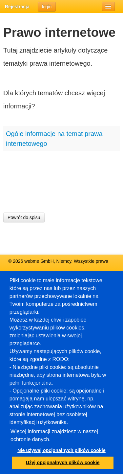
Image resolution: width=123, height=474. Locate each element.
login (47, 6)
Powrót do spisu (24, 217)
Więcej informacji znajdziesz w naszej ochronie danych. (54, 435)
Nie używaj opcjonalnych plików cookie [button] (61, 450)
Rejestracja (17, 6)
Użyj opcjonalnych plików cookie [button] (63, 462)
